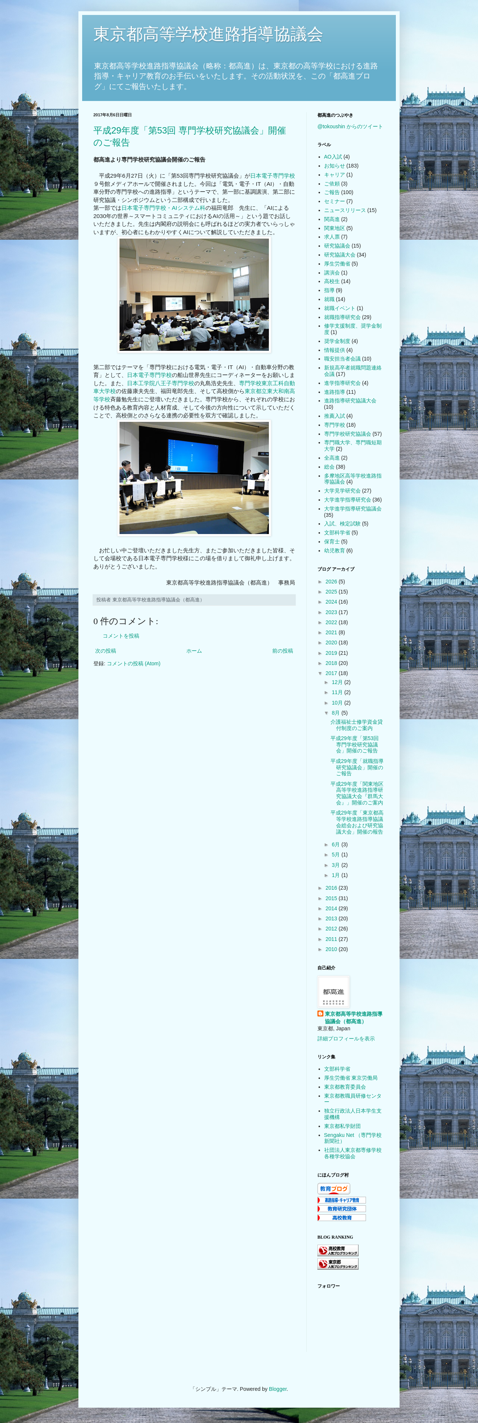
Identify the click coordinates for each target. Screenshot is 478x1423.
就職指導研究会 (342, 317)
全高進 (332, 458)
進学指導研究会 (342, 383)
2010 (332, 949)
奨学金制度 (337, 341)
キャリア (334, 175)
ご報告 (332, 192)
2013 (332, 918)
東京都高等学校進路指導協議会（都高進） (353, 1017)
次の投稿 (105, 651)
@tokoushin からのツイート (350, 126)
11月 (338, 692)
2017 (332, 673)
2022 (332, 622)
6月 (336, 844)
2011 (332, 939)
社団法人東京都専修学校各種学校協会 (353, 1153)
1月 (336, 875)
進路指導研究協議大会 (350, 401)
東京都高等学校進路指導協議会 (208, 34)
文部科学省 (337, 533)
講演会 (332, 273)
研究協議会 (337, 246)
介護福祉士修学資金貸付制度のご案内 (356, 725)
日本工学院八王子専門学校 (160, 383)
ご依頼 (332, 184)
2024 (332, 602)
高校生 (332, 281)
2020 (332, 642)
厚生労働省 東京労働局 (351, 1078)
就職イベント (340, 308)
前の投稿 (282, 651)
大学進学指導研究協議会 (353, 509)
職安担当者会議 (342, 359)
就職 (329, 299)
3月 (336, 865)
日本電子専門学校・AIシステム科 (163, 208)
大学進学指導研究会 (347, 500)
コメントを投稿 (121, 636)
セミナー (334, 201)
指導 (329, 290)
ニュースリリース (345, 210)
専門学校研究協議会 (347, 434)
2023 (332, 612)
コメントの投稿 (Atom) (134, 663)
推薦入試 (334, 416)
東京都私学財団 (342, 1126)
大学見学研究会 (342, 491)
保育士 (332, 542)
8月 (336, 713)
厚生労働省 (337, 264)
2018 (332, 663)
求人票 (332, 237)
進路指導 (334, 392)
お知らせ (334, 166)
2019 (332, 653)
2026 (332, 582)
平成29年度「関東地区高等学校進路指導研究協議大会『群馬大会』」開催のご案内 (357, 793)
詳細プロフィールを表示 (346, 1039)
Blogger (277, 1389)
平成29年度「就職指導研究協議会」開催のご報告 (357, 767)
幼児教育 (334, 550)
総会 (329, 467)
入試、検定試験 (342, 524)
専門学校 (334, 425)
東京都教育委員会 (345, 1087)
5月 (336, 855)
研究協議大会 (340, 255)
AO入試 (333, 157)
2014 (332, 908)
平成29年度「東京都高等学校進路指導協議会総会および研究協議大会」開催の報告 (357, 822)
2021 (332, 632)
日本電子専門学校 (272, 175)
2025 (332, 592)
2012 (332, 929)
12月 (338, 682)
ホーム (194, 651)
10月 (338, 703)
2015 (332, 898)
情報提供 (334, 350)
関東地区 (334, 228)
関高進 (332, 219)
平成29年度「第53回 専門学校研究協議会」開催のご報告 (354, 744)
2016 (332, 888)
